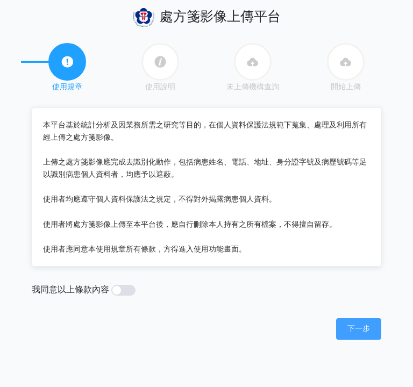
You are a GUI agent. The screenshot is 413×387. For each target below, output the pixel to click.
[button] (358, 328)
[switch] (123, 290)
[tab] (67, 62)
